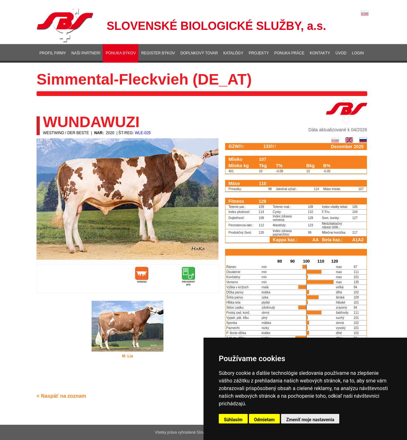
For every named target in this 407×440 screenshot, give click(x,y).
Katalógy (233, 53)
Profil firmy (52, 53)
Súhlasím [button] (233, 419)
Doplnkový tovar (199, 53)
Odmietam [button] (264, 419)
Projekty (259, 53)
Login (358, 53)
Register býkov (158, 53)
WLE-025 (143, 133)
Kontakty (320, 53)
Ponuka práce (289, 53)
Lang (365, 13)
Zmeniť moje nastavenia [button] (310, 419)
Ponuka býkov (121, 53)
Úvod (341, 53)
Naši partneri (86, 53)
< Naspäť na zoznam (61, 396)
